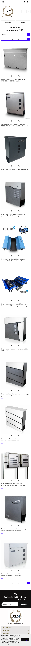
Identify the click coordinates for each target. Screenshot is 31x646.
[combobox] (15, 34)
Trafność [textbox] (4, 34)
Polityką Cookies (5, 637)
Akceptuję (25, 640)
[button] (15, 627)
